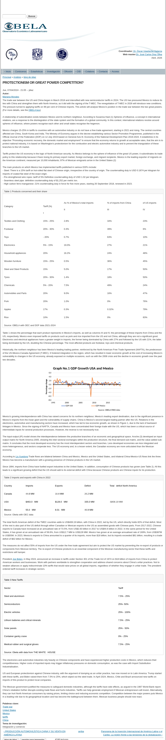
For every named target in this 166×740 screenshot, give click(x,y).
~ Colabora (89, 71)
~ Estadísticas (36, 71)
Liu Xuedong (22, 456)
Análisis (17, 77)
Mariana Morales (11, 96)
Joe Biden (18, 559)
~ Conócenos (20, 71)
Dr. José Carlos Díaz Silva (149, 54)
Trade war (7, 706)
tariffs (5, 717)
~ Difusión (67, 71)
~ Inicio (7, 71)
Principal (7, 77)
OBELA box (34, 110)
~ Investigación (52, 71)
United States (9, 710)
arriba (81, 731)
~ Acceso (114, 71)
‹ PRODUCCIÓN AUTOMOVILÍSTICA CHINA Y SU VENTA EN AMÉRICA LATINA (35, 733)
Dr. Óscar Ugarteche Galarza (147, 51)
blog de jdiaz (30, 77)
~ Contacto (102, 71)
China (5, 720)
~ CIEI (78, 71)
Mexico (6, 713)
